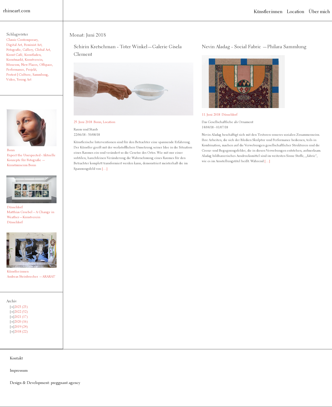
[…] (104, 169)
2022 (21, 312)
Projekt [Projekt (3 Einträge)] (31, 69)
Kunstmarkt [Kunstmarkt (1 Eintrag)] (14, 60)
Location (295, 12)
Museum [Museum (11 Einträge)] (12, 65)
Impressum (19, 371)
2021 (21, 317)
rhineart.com (16, 11)
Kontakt (16, 358)
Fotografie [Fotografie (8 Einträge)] (13, 50)
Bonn (97, 122)
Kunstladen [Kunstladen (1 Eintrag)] (32, 55)
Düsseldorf (229, 114)
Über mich (319, 12)
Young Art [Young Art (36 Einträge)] (24, 79)
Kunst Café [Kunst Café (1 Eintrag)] (14, 55)
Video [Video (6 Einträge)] (10, 79)
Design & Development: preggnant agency (45, 383)
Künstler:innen (268, 12)
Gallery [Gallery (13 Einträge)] (28, 50)
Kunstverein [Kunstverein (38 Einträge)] (33, 60)
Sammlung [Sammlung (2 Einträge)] (40, 75)
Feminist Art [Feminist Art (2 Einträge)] (33, 45)
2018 (21, 331)
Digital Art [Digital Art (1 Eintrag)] (14, 45)
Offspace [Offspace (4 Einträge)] (45, 65)
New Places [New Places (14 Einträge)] (29, 65)
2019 (21, 327)
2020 (21, 321)
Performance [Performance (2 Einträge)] (15, 69)
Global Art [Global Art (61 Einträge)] (42, 50)
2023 (21, 307)
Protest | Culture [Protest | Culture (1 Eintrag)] (18, 75)
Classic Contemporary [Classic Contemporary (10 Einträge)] (22, 40)
